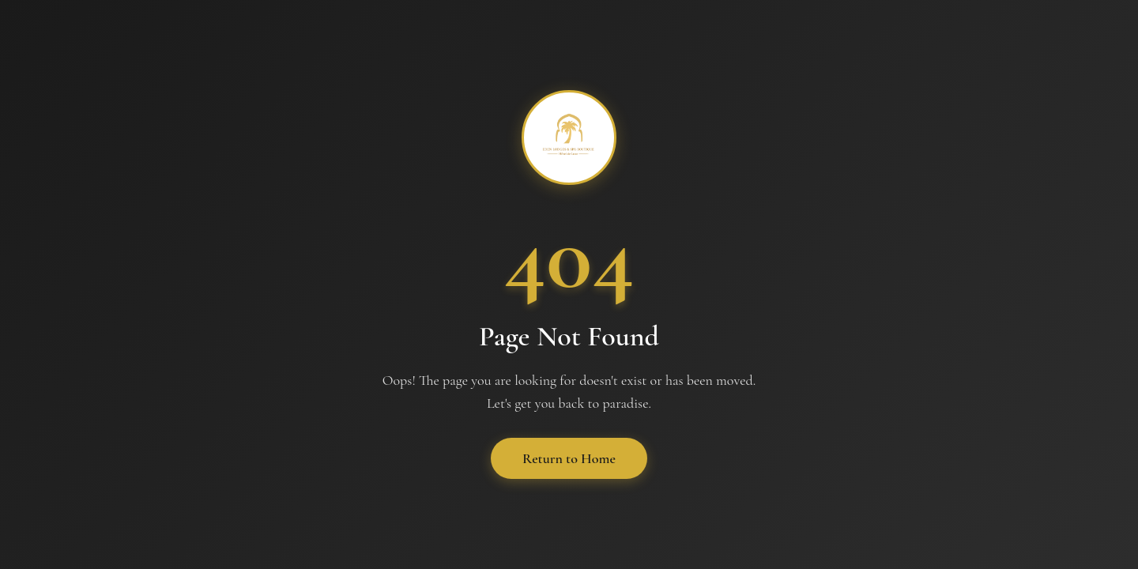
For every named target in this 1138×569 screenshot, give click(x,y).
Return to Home (569, 458)
